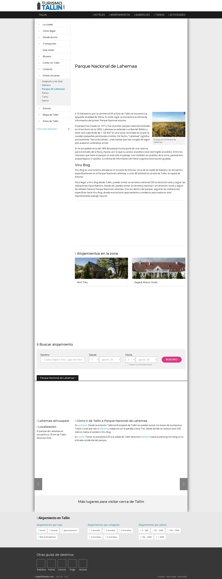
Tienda (159, 14)
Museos (45, 56)
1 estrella (95, 530)
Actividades (176, 14)
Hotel (42, 530)
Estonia (45, 108)
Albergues (142, 14)
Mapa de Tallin (48, 114)
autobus (82, 425)
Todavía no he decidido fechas (140, 364)
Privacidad (182, 576)
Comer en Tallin (49, 62)
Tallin (43, 14)
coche (81, 436)
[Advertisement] (54, 175)
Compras (45, 69)
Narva (45, 100)
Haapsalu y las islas (52, 81)
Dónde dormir (48, 37)
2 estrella (110, 530)
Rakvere (46, 85)
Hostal (54, 530)
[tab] (111, 377)
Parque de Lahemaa (53, 89)
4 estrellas (96, 537)
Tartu (45, 96)
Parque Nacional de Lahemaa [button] (56, 378)
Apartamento (70, 530)
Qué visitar (46, 50)
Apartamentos (119, 14)
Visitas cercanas (49, 75)
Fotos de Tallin (48, 121)
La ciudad (46, 24)
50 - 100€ (158, 530)
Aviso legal (171, 576)
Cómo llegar (47, 30)
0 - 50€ (145, 530)
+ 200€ (161, 537)
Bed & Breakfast (48, 537)
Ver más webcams (47, 128)
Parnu (45, 92)
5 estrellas (112, 537)
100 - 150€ (174, 530)
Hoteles (99, 14)
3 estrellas (126, 530)
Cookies (161, 576)
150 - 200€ (147, 537)
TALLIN (59, 576)
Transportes (47, 43)
